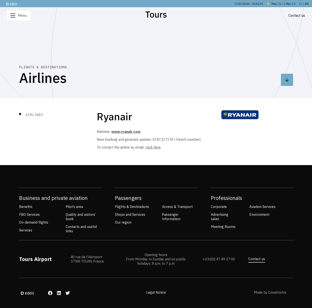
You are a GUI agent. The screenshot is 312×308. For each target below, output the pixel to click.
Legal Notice (156, 292)
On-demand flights (33, 222)
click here (153, 147)
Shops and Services (130, 214)
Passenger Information (171, 216)
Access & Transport (177, 206)
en (307, 3)
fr (300, 3)
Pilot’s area (74, 206)
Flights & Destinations (132, 206)
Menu (18, 15)
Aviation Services (262, 206)
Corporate (219, 206)
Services (25, 230)
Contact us (256, 259)
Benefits (25, 206)
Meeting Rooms (223, 226)
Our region (123, 222)
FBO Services (29, 214)
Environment (259, 214)
